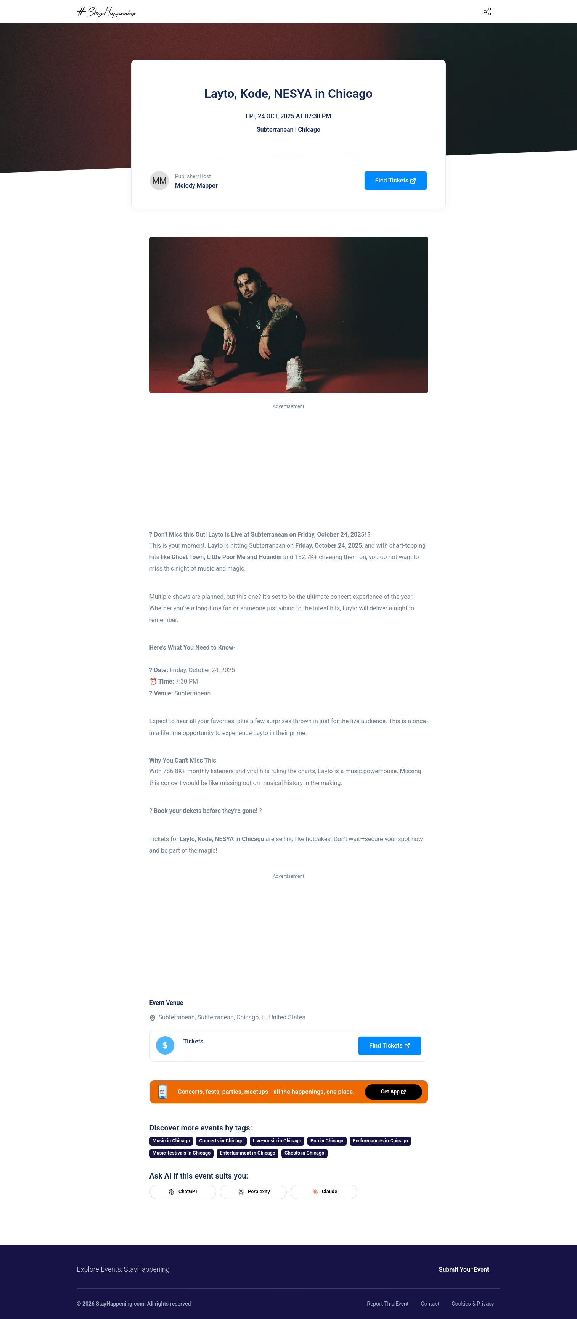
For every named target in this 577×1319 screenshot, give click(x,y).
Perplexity (253, 1191)
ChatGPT (182, 1191)
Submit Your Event (464, 1269)
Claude (323, 1191)
